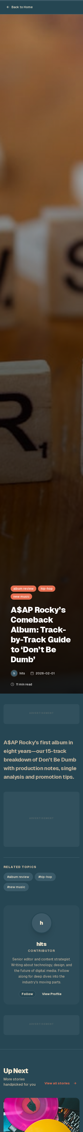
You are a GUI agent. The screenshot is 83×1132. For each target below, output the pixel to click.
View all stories (60, 1083)
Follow (27, 994)
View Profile (52, 994)
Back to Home (19, 7)
